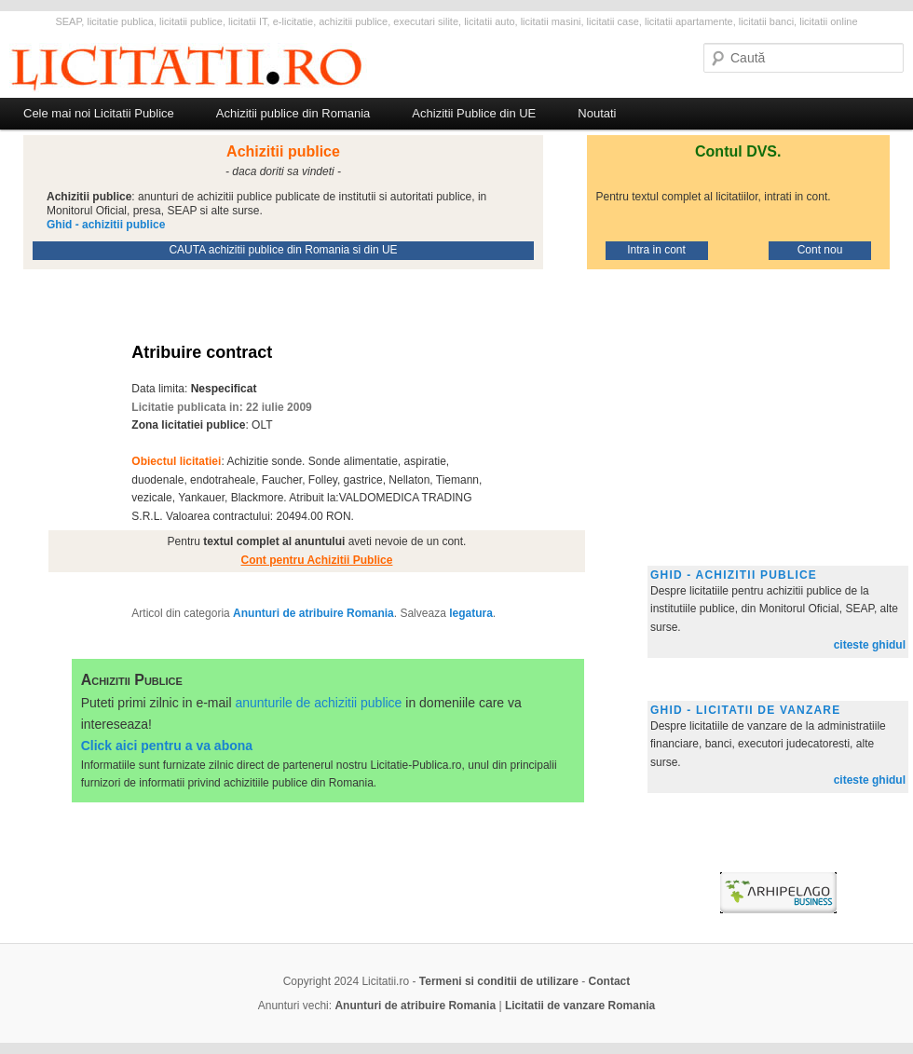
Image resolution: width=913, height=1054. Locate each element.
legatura (471, 613)
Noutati (597, 113)
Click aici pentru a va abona (166, 745)
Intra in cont (656, 249)
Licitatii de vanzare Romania (580, 1005)
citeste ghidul (870, 644)
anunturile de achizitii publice (318, 702)
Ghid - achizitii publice (733, 575)
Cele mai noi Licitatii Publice (98, 113)
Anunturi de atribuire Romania (313, 613)
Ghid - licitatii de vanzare (745, 710)
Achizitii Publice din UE (474, 113)
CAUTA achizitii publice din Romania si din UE (283, 249)
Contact (610, 981)
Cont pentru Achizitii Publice (317, 560)
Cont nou (820, 249)
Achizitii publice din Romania (293, 113)
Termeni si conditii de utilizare (499, 981)
